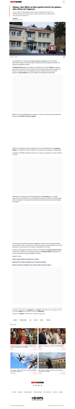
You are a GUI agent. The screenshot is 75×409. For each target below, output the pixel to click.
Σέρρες (14, 12)
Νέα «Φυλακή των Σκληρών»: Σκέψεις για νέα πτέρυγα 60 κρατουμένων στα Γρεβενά (50, 371)
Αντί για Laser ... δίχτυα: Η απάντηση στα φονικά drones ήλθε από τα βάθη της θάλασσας (23, 371)
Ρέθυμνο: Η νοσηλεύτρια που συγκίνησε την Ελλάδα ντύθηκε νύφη (51, 346)
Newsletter (21, 313)
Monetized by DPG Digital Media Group (17, 405)
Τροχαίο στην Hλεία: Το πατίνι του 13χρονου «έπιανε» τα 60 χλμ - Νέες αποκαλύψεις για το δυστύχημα (22, 346)
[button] (64, 2)
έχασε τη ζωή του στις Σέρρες (39, 61)
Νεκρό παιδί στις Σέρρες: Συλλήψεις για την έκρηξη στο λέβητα (29, 262)
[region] (37, 93)
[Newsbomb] (16, 2)
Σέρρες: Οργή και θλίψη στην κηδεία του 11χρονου (25, 259)
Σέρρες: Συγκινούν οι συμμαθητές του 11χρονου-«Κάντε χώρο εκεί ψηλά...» (32, 265)
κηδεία (36, 243)
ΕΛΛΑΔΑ (11, 56)
